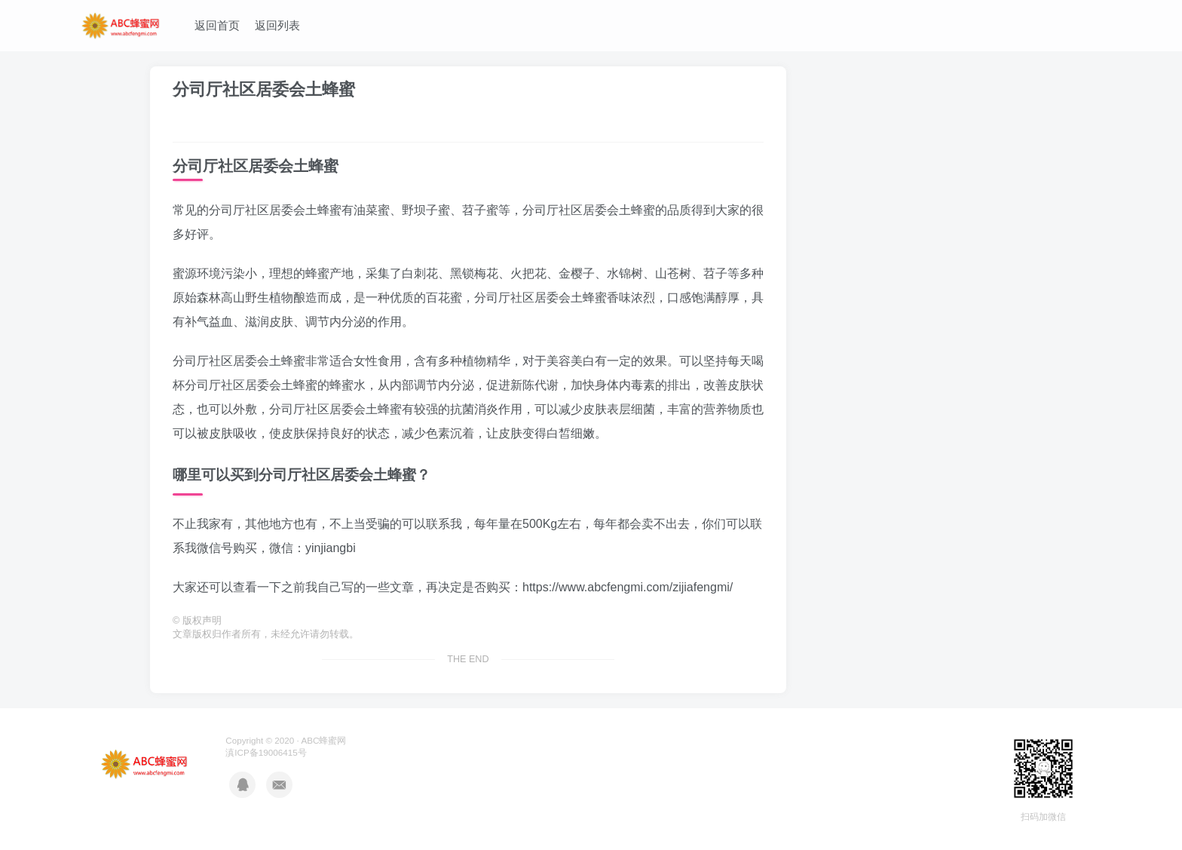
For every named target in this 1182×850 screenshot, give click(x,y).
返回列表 (277, 25)
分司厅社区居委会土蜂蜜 (264, 89)
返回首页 (217, 25)
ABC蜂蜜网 (323, 740)
